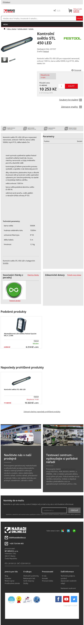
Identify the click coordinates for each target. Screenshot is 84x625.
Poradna (8, 578)
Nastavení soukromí (68, 588)
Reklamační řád (29, 578)
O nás (44, 576)
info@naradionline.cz (17, 537)
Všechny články (33, 275)
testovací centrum (68, 469)
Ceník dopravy (28, 581)
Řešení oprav (9, 581)
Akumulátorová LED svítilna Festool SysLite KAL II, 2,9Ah (20, 335)
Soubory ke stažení (70, 99)
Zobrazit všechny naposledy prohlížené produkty (42, 412)
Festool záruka (14, 300)
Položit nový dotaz (74, 275)
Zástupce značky (71, 106)
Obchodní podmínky (31, 576)
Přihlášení (6, 2)
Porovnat (77, 70)
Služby (25, 583)
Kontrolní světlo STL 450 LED (14, 389)
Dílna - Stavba (11, 29)
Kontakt (45, 578)
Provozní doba (47, 581)
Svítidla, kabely (22, 29)
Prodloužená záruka (12, 583)
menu (5, 24)
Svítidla (31, 29)
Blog (6, 576)
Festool (46, 51)
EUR (58, 10)
